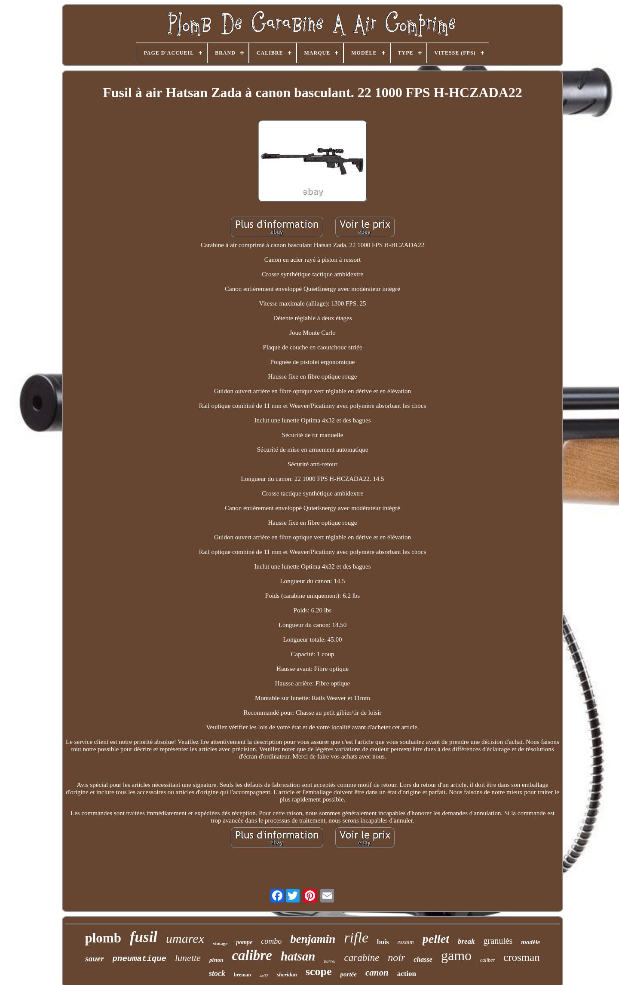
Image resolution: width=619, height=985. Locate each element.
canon (377, 972)
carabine (362, 957)
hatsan (298, 956)
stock (217, 973)
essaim (406, 942)
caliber (487, 960)
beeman (242, 975)
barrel (329, 961)
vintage (220, 943)
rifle (356, 937)
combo (271, 941)
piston (216, 960)
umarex (185, 938)
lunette (188, 957)
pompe (244, 942)
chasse (423, 959)
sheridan (287, 974)
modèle (530, 942)
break (466, 941)
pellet (436, 938)
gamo (456, 955)
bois (383, 941)
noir (396, 957)
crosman (521, 957)
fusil (143, 937)
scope (319, 971)
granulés (498, 940)
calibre (252, 955)
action (406, 974)
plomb (103, 937)
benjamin (312, 939)
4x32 (264, 975)
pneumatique (139, 959)
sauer (94, 958)
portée (348, 974)
